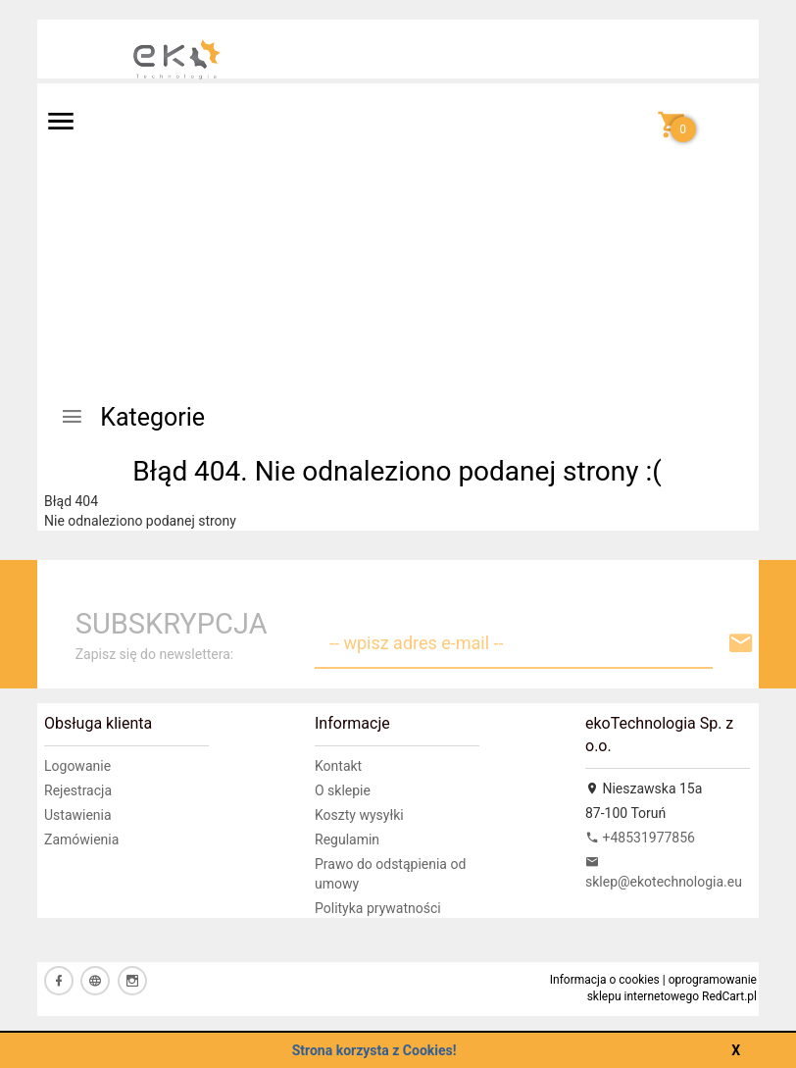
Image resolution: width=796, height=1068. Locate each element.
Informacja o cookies (605, 980)
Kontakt (338, 766)
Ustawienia (78, 815)
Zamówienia (81, 839)
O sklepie (343, 790)
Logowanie (77, 766)
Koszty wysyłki (359, 815)
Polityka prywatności (378, 908)
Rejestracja (78, 790)
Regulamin (347, 839)
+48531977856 (640, 837)
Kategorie (132, 417)
